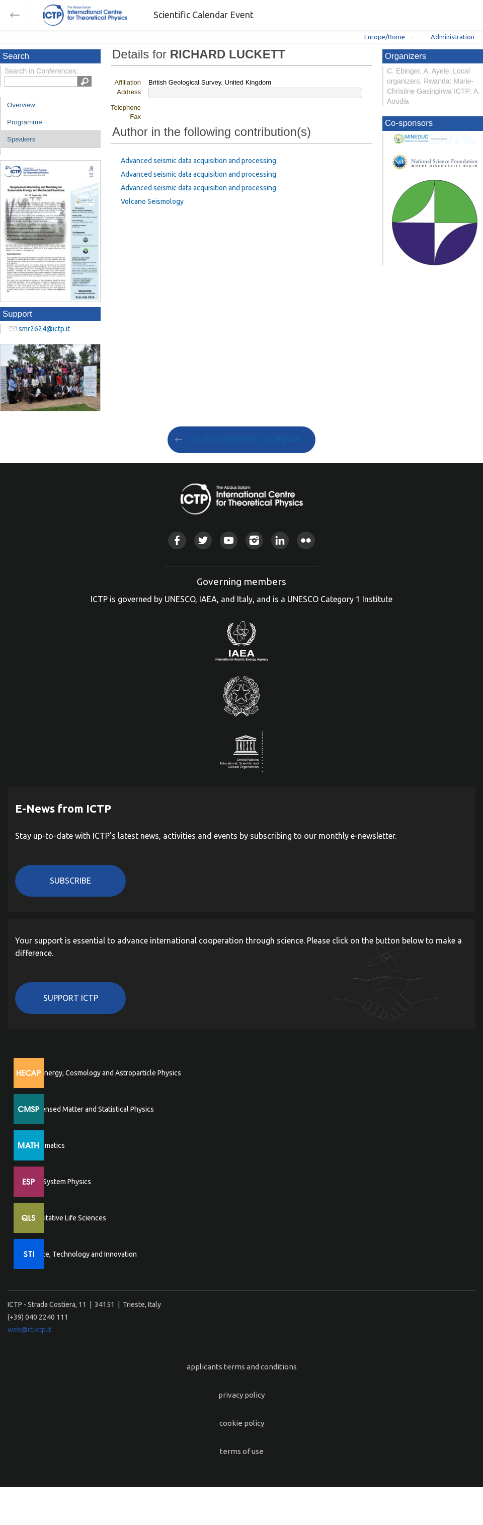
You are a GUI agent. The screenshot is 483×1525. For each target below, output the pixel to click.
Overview (21, 105)
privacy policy (241, 1395)
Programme (24, 122)
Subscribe (70, 880)
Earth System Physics (58, 1182)
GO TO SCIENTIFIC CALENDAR (245, 439)
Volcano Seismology (152, 201)
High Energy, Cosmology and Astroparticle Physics (103, 1073)
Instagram (254, 540)
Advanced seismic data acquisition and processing (198, 161)
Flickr (305, 540)
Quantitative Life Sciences (65, 1218)
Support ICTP (70, 997)
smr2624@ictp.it (44, 329)
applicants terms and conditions (242, 1366)
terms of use (242, 1451)
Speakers (21, 139)
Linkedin (280, 540)
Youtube (228, 540)
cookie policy (241, 1423)
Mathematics (45, 1145)
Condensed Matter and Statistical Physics (89, 1109)
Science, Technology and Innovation (81, 1254)
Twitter (203, 540)
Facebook (177, 540)
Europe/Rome (384, 36)
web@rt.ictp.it (29, 1330)
